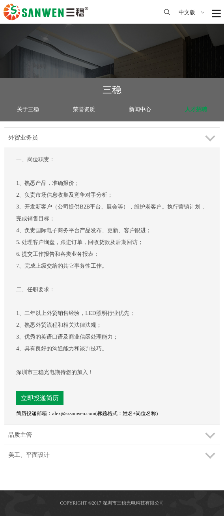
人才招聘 (196, 109)
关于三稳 (28, 109)
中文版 (191, 12)
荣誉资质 (84, 109)
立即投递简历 (40, 398)
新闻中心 (140, 109)
